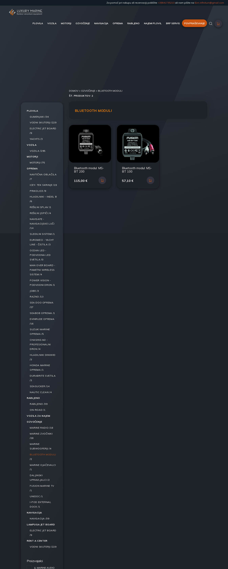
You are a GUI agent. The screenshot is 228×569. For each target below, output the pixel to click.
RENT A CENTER (37, 540)
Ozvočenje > (89, 90)
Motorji (32, 156)
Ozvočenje (34, 421)
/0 (40, 255)
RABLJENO (133, 23)
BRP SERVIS (173, 23)
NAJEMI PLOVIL (153, 23)
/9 (38, 190)
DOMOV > (75, 90)
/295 (37, 150)
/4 (40, 213)
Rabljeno (33, 397)
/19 (43, 184)
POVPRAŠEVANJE (194, 23)
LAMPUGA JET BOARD (41, 524)
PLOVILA (38, 23)
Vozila (32, 144)
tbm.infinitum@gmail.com (209, 2)
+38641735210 (166, 2)
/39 (38, 403)
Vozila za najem (38, 415)
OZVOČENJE (83, 23)
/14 (42, 224)
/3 (36, 138)
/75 (37, 162)
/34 (39, 116)
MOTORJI (66, 23)
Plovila (32, 110)
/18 (41, 427)
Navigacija (34, 512)
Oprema (32, 168)
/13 (37, 296)
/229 (43, 122)
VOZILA (52, 23)
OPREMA (118, 23)
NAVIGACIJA (101, 23)
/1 (40, 207)
